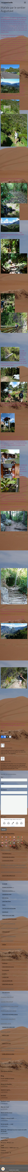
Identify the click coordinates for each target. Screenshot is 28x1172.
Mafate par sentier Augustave (9, 919)
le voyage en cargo (6, 956)
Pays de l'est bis (6, 992)
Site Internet (4, 789)
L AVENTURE (5, 977)
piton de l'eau (5, 897)
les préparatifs (5, 970)
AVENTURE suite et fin (7, 984)
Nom (2, 777)
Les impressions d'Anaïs (7, 860)
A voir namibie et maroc (7, 1078)
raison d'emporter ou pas (8, 966)
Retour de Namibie (6, 1084)
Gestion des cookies (14, 1170)
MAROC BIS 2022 (6, 1043)
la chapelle (4, 883)
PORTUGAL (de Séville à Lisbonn (10, 1014)
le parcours (4, 963)
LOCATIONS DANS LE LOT (8, 875)
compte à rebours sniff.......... (9, 1118)
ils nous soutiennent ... (7, 959)
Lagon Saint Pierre (6, 901)
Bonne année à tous (6, 1113)
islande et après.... (6, 1090)
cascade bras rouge (6, 894)
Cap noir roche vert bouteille (9, 908)
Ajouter (4, 829)
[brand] (7, 2)
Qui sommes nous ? (6, 853)
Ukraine (4, 944)
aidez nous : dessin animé (8, 952)
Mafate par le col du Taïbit (8, 915)
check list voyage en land (8, 1066)
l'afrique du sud (5, 931)
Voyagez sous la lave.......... (8, 887)
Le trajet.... (4, 973)
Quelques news (5, 1101)
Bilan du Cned (5, 1107)
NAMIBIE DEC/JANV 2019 (8, 1027)
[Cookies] (3, 1169)
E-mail (2, 783)
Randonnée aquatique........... (8, 890)
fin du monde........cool (7, 1124)
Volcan (3, 905)
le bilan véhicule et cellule (8, 1054)
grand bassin (5, 912)
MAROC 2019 (5, 1035)
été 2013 (3, 1095)
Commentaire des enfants (8, 857)
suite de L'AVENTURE (7, 980)
